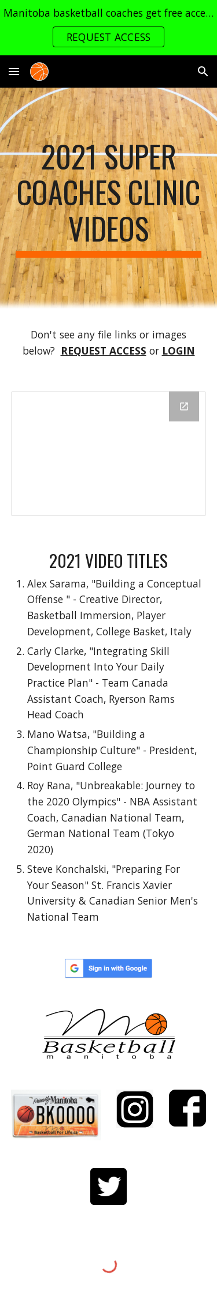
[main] (109, 198)
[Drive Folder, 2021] (109, 453)
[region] (108, 27)
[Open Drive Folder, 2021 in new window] (184, 406)
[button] (14, 71)
